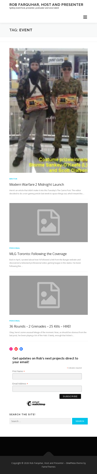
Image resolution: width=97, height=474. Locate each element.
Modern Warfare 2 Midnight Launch (36, 184)
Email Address (20, 383)
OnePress (71, 463)
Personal (14, 248)
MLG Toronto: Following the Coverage (38, 253)
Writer (13, 179)
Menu (84, 17)
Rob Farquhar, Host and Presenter (46, 4)
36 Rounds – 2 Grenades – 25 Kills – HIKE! (40, 326)
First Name (18, 371)
